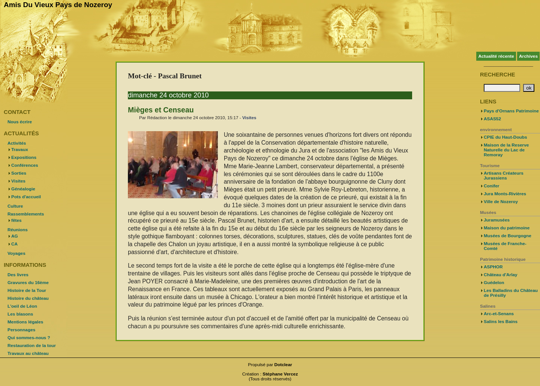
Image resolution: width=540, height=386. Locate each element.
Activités (17, 143)
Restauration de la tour (32, 345)
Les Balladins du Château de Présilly (511, 293)
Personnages (21, 329)
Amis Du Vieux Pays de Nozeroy (58, 5)
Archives (528, 56)
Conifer (491, 186)
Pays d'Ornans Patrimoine (511, 111)
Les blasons (20, 314)
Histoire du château (28, 298)
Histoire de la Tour (27, 290)
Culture (15, 206)
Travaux (19, 149)
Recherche (497, 75)
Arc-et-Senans (499, 313)
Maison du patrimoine (507, 227)
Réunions (18, 229)
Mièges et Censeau (161, 110)
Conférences (24, 165)
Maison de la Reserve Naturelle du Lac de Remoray (506, 149)
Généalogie (23, 189)
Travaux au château (28, 353)
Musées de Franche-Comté (505, 246)
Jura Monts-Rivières (505, 193)
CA (14, 244)
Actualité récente (496, 56)
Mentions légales (25, 322)
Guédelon (494, 282)
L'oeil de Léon (22, 306)
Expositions (23, 157)
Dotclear (283, 364)
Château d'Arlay (501, 274)
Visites (249, 117)
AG (14, 236)
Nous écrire (20, 121)
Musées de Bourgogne (507, 235)
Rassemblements (26, 214)
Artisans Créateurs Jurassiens (504, 176)
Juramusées (497, 220)
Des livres (18, 274)
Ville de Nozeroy (501, 201)
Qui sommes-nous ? (29, 337)
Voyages (17, 253)
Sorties (18, 173)
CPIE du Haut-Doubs (505, 137)
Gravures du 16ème (28, 282)
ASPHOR (493, 266)
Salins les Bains (501, 321)
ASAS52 (492, 118)
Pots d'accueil (26, 196)
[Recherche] (502, 88)
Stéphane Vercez (280, 374)
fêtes (16, 220)
